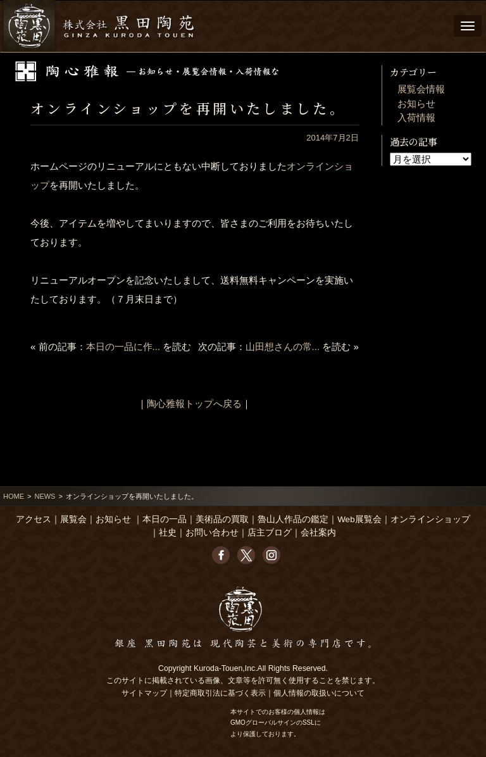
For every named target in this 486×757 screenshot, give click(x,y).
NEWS (44, 496)
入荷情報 (416, 117)
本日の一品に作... (123, 346)
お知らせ (416, 103)
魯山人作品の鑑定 (293, 519)
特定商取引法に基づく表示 (220, 693)
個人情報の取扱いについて (318, 693)
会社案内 (318, 532)
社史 (168, 532)
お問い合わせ (212, 532)
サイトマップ (144, 693)
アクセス (33, 519)
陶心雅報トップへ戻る (194, 403)
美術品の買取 (222, 519)
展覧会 (73, 519)
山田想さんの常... (283, 346)
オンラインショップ (430, 519)
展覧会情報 (421, 89)
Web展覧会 (359, 519)
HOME (13, 496)
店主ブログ (269, 532)
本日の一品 (164, 519)
